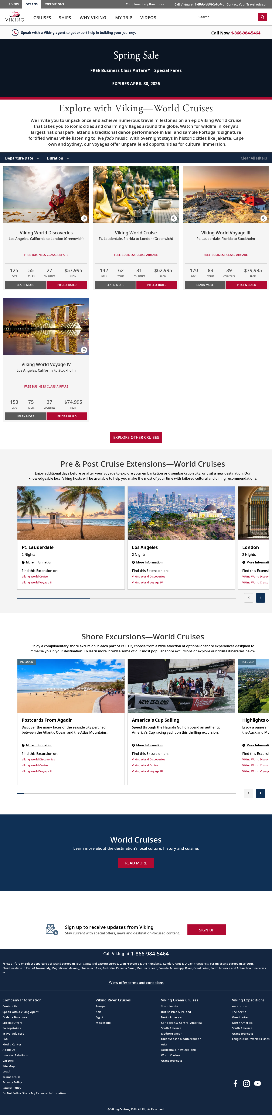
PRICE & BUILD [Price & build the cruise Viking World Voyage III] (246, 285)
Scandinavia (169, 1006)
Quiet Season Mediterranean (181, 1039)
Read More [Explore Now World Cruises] (136, 862)
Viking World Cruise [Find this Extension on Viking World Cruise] (35, 576)
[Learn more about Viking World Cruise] (136, 194)
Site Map (9, 1066)
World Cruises (170, 1055)
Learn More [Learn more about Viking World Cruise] (115, 285)
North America (171, 1017)
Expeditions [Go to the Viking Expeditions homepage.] (54, 4)
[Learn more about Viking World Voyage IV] (46, 326)
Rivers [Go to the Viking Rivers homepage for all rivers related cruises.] (13, 4)
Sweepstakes (12, 1028)
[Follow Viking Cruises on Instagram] (246, 1083)
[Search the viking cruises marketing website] (227, 17)
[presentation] (248, 598)
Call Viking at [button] (220, 4)
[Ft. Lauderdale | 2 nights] (71, 513)
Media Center (12, 1044)
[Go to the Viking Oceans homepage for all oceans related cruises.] (14, 16)
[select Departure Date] (22, 157)
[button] (84, 218)
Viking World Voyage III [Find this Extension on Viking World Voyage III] (37, 582)
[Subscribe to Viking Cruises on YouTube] (257, 1083)
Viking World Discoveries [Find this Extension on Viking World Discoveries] (148, 576)
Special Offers (12, 1023)
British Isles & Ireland (176, 1012)
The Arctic (239, 1012)
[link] (42, 19)
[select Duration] (58, 157)
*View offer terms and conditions (136, 982)
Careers (8, 1060)
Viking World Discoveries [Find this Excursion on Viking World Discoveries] (38, 759)
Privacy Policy (12, 1082)
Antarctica (239, 1006)
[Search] (262, 17)
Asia (99, 1012)
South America (171, 1028)
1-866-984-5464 (245, 33)
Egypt (99, 1017)
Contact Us (10, 1006)
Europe (101, 1006)
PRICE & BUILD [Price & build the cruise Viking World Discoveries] (66, 285)
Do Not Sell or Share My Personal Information (34, 1093)
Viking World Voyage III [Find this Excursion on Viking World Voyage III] (37, 771)
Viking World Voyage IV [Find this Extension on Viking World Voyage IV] (147, 582)
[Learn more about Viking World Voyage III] (226, 194)
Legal (6, 1071)
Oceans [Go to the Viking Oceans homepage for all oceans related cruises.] (32, 4)
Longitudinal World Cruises (251, 1039)
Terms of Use (12, 1077)
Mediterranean (171, 1033)
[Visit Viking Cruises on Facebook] (235, 1083)
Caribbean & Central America (181, 1023)
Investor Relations (15, 1055)
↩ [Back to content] (4, 972)
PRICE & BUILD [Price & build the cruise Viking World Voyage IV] (66, 416)
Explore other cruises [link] (136, 437)
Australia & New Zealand (178, 1050)
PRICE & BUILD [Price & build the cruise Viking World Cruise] (156, 285)
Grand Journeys (172, 1060)
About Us (9, 1050)
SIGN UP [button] (207, 929)
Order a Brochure (15, 1017)
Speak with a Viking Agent (20, 1012)
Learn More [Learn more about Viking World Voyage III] (205, 285)
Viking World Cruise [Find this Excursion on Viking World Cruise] (35, 765)
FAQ (5, 1039)
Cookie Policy (12, 1088)
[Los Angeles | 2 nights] (181, 513)
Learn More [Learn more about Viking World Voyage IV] (25, 416)
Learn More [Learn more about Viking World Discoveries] (25, 285)
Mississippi (103, 1023)
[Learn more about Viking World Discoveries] (46, 194)
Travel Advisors (13, 1033)
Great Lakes (240, 1017)
